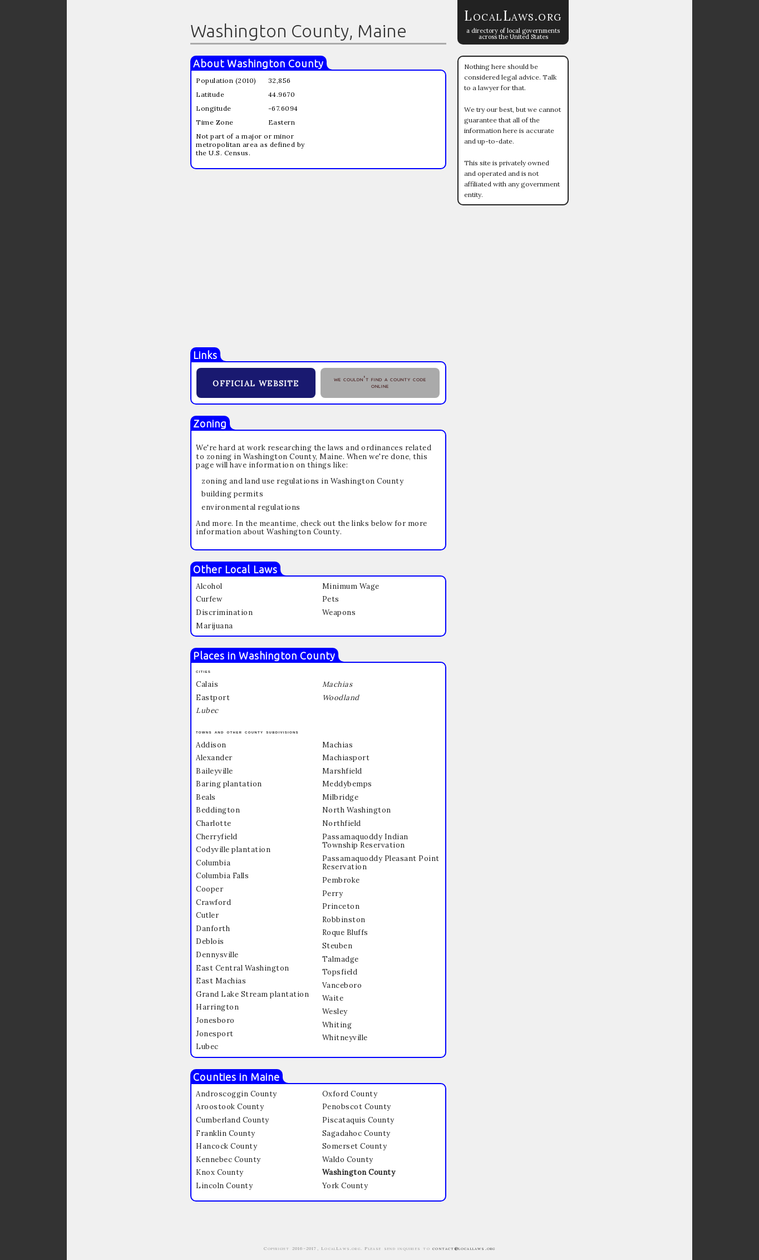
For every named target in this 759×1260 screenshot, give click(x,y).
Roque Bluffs (345, 932)
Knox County (220, 1172)
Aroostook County (230, 1106)
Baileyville (214, 771)
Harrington (217, 1007)
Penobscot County (356, 1106)
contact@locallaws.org (463, 1248)
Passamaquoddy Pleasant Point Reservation (381, 863)
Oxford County (350, 1094)
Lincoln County (224, 1185)
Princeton (341, 906)
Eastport (213, 697)
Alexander (214, 757)
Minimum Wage (350, 586)
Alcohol (209, 586)
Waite (333, 998)
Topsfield (340, 972)
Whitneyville (345, 1037)
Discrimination (224, 612)
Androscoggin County (236, 1094)
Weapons (339, 612)
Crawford (213, 902)
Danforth (213, 928)
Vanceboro (342, 985)
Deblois (210, 941)
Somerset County (354, 1146)
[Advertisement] (318, 258)
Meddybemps (347, 784)
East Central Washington (242, 968)
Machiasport (346, 757)
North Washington (356, 810)
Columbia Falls (222, 875)
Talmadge (340, 959)
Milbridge (340, 797)
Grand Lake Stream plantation (252, 994)
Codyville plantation (233, 849)
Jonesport (215, 1033)
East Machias (221, 981)
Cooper (209, 889)
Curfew (209, 599)
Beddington (218, 810)
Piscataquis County (358, 1120)
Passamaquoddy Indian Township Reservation (365, 841)
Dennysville (217, 954)
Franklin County (225, 1133)
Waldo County (347, 1159)
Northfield (341, 823)
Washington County (275, 63)
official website (256, 382)
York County (345, 1185)
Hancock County (226, 1146)
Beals (206, 797)
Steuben (337, 946)
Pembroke (341, 880)
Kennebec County (228, 1159)
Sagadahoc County (356, 1133)
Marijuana (214, 626)
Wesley (335, 1011)
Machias (337, 745)
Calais (207, 684)
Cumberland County (232, 1120)
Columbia (213, 863)
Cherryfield (217, 836)
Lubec (207, 1046)
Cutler (207, 915)
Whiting (337, 1025)
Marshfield (342, 771)
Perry (332, 893)
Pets (330, 599)
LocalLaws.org (513, 15)
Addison (211, 745)
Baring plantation (229, 784)
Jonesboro (215, 1020)
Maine (265, 1076)
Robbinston (344, 919)
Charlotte (213, 823)
